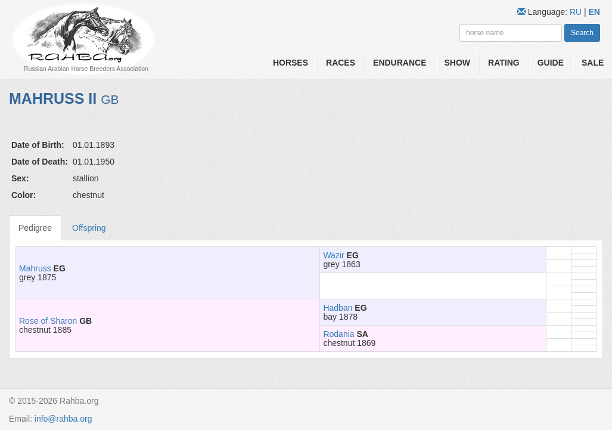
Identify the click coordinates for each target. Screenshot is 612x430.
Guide (551, 62)
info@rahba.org (63, 418)
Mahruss (35, 268)
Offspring (89, 228)
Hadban (337, 308)
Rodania (338, 334)
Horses (290, 62)
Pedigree (35, 228)
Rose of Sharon (48, 321)
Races (340, 62)
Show (458, 62)
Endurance (399, 62)
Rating (504, 62)
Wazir (333, 255)
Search (582, 33)
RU (577, 12)
